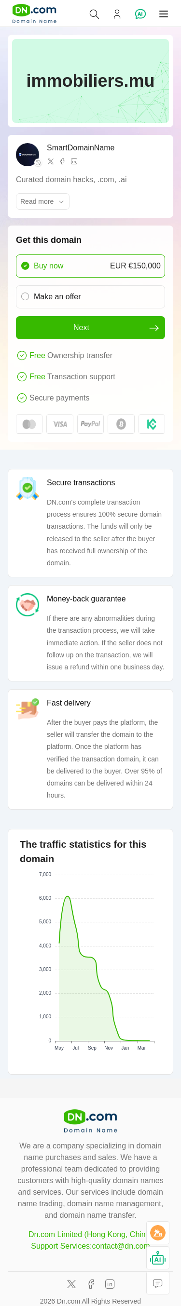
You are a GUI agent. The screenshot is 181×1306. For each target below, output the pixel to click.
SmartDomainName (80, 148)
